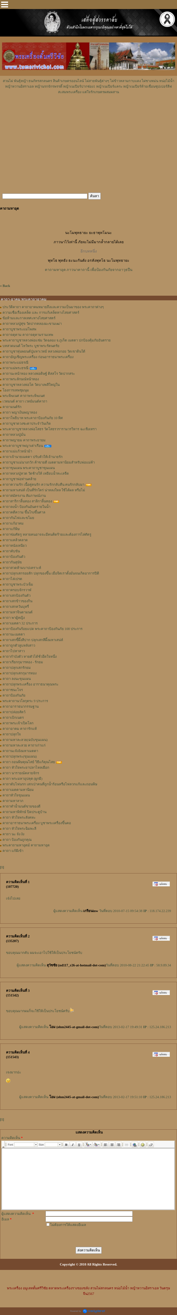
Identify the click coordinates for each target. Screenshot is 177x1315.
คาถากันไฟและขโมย (18, 518)
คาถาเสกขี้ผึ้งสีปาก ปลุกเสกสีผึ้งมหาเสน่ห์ (33, 640)
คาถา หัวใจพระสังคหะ (19, 817)
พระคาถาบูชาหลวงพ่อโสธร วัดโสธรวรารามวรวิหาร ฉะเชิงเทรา (50, 429)
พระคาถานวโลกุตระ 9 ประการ (25, 701)
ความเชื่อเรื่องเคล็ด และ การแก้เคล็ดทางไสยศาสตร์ (41, 312)
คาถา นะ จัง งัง (13, 834)
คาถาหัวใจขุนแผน (16, 795)
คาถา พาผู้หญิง (14, 618)
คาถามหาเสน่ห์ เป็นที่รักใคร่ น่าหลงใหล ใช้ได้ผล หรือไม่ (44, 490)
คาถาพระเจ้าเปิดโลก (18, 723)
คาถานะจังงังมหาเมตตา (20, 751)
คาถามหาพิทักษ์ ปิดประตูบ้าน (24, 812)
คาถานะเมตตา (14, 634)
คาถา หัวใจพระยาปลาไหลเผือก (26, 767)
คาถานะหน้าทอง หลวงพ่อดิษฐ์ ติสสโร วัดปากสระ (39, 373)
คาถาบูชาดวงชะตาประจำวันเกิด (27, 423)
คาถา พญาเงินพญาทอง (20, 412)
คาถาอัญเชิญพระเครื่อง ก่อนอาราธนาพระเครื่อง (38, 357)
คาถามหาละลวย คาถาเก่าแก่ (24, 745)
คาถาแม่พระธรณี (15, 368)
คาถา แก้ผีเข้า (13, 851)
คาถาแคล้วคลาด (15, 540)
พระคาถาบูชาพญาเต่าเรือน (23, 446)
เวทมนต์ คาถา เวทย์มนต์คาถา (25, 401)
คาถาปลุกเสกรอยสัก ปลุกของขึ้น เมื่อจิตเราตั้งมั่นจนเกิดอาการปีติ (51, 573)
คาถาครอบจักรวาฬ (17, 590)
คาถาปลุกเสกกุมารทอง (20, 673)
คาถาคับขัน (11, 551)
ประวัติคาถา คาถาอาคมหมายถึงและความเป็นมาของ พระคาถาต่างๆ (53, 307)
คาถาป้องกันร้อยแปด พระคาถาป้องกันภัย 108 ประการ (42, 629)
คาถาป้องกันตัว (14, 557)
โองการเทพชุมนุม (16, 390)
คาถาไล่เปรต (12, 579)
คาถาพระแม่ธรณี (15, 362)
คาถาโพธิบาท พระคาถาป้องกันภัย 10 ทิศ (33, 418)
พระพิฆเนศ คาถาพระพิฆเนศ (24, 396)
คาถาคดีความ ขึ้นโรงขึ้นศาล (24, 512)
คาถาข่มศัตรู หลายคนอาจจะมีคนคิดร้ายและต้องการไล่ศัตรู (47, 534)
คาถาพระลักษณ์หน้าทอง (21, 379)
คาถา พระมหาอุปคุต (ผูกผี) (23, 778)
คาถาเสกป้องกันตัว (17, 595)
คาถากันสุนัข (12, 562)
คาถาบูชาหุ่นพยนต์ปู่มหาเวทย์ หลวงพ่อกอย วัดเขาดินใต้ (44, 351)
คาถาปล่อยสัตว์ (14, 712)
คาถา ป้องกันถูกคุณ (17, 840)
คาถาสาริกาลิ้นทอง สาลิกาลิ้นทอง (27, 501)
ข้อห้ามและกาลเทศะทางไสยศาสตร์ (29, 318)
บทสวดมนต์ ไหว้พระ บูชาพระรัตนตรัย (31, 346)
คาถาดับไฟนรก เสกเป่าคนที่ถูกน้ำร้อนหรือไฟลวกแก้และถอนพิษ (50, 784)
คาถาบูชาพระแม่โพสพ (19, 329)
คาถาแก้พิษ (11, 529)
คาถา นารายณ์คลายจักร (21, 773)
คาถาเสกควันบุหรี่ (16, 606)
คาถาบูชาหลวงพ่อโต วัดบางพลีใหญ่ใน (31, 385)
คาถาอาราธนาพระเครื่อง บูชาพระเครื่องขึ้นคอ (37, 823)
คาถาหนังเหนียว (15, 545)
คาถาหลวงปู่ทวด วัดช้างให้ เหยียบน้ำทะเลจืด (36, 473)
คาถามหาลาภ (13, 801)
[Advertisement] (88, 108)
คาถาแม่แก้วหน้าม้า (17, 451)
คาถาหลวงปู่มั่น (14, 434)
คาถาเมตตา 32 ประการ (20, 623)
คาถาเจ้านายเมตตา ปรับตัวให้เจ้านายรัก (33, 457)
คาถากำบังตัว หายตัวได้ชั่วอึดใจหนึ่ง (30, 656)
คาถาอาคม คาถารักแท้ (20, 729)
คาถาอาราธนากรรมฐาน (21, 706)
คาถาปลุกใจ (12, 734)
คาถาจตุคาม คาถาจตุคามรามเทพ (28, 335)
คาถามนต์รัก (12, 407)
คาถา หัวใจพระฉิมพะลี (19, 828)
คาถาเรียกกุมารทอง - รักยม (23, 662)
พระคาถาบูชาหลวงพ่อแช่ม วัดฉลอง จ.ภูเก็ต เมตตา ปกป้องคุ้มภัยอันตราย (57, 340)
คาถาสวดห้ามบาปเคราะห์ (22, 568)
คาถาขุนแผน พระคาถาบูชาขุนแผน (29, 468)
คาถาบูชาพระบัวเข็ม (18, 584)
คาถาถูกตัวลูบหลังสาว (19, 645)
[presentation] (81, 1237)
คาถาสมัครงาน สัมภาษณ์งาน (24, 496)
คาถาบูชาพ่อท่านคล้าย (19, 479)
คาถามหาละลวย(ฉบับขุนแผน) (25, 740)
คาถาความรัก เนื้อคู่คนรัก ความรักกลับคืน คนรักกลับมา (43, 484)
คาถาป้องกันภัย (14, 695)
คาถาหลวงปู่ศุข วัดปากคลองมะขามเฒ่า (32, 324)
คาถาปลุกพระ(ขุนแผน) (20, 756)
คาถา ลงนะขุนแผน (17, 679)
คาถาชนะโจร (13, 690)
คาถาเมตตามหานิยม (18, 790)
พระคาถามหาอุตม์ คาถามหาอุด (26, 845)
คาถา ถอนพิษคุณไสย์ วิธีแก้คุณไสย (29, 762)
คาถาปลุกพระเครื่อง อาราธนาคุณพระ (30, 684)
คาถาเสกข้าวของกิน (17, 601)
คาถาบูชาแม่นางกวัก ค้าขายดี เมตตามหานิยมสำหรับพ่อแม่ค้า (49, 462)
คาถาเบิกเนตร (13, 717)
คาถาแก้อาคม (13, 523)
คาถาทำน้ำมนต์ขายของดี (21, 806)
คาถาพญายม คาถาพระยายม (24, 440)
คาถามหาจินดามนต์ (18, 612)
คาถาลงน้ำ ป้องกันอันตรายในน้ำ (26, 507)
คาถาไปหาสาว (14, 651)
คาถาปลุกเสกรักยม (17, 668)
